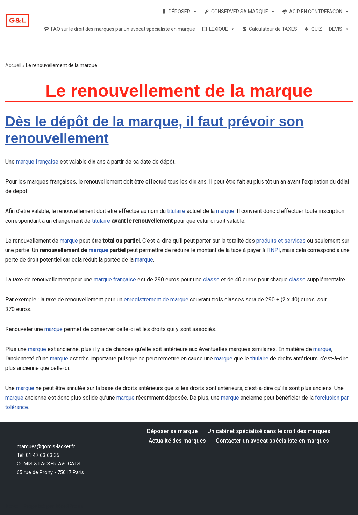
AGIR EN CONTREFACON (319, 11)
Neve (11, 506)
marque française (37, 161)
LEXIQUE (222, 29)
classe (211, 279)
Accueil (13, 65)
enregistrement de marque (156, 299)
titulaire (176, 211)
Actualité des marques (177, 440)
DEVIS (339, 29)
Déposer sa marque (172, 431)
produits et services (281, 240)
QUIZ (316, 29)
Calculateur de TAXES (273, 29)
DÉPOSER (183, 11)
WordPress (70, 506)
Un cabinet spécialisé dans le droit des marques (268, 431)
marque (225, 211)
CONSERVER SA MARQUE (243, 11)
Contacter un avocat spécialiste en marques (272, 440)
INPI (274, 250)
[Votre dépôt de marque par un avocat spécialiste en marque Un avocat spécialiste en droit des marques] (17, 20)
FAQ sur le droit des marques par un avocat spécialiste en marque (123, 29)
